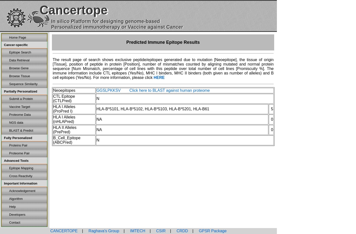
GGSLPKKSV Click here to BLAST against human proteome (153, 90)
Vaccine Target (19, 107)
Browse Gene (19, 68)
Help (12, 207)
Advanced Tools (16, 161)
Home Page (17, 37)
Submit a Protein (21, 99)
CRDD (182, 231)
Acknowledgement (22, 191)
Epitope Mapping (21, 168)
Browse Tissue (19, 76)
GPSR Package (212, 231)
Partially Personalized (20, 91)
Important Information (20, 183)
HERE (159, 77)
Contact (14, 222)
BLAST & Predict (21, 130)
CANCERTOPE (64, 231)
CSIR (160, 231)
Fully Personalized (18, 138)
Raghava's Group (103, 231)
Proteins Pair (18, 145)
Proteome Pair (19, 153)
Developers (17, 214)
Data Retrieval (19, 60)
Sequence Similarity (23, 84)
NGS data (16, 122)
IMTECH (137, 231)
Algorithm (16, 199)
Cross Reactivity (20, 176)
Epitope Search (20, 52)
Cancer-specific (16, 45)
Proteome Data (20, 115)
